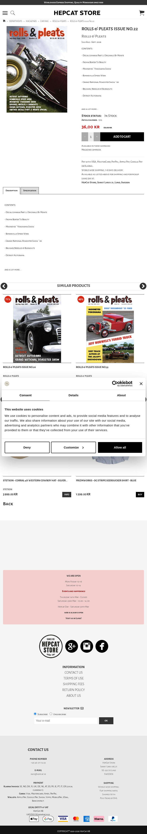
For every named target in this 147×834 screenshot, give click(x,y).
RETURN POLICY (73, 690)
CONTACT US (74, 672)
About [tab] (121, 395)
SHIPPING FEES (73, 684)
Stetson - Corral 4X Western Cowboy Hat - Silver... (35, 480)
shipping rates (110, 790)
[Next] (143, 286)
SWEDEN (108, 774)
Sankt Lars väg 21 (108, 766)
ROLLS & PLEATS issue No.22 (82, 21)
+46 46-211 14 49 (38, 762)
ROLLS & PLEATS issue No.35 (92, 367)
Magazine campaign (91, 149)
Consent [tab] (25, 395)
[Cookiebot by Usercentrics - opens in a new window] (114, 384)
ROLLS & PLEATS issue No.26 (19, 367)
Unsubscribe (59, 714)
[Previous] (4, 286)
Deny (27, 447)
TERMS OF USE (73, 678)
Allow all (120, 447)
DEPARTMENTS (15, 21)
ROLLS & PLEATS (59, 21)
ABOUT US (73, 696)
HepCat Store (108, 762)
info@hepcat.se (38, 774)
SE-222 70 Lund (109, 770)
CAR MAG (44, 21)
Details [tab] (74, 395)
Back (8, 504)
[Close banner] (141, 383)
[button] (5, 13)
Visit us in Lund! (74, 618)
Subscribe (43, 714)
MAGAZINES (31, 21)
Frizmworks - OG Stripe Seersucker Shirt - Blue (106, 480)
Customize (74, 447)
